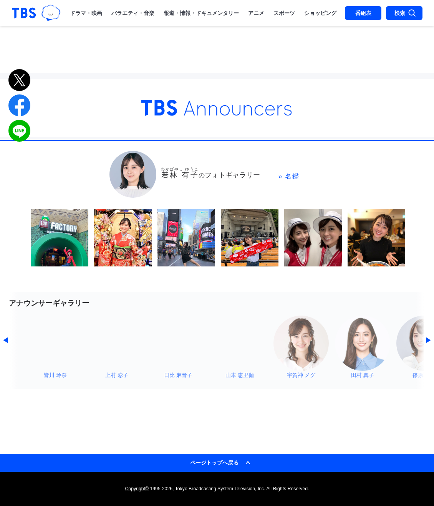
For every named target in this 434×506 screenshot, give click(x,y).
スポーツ (284, 13)
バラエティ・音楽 (132, 13)
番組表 (363, 13)
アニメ (256, 13)
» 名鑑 (289, 176)
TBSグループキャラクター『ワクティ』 (51, 13)
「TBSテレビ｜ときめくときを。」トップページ (24, 13)
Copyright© (137, 488)
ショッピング (320, 13)
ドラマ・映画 (86, 13)
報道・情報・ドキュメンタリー (201, 13)
